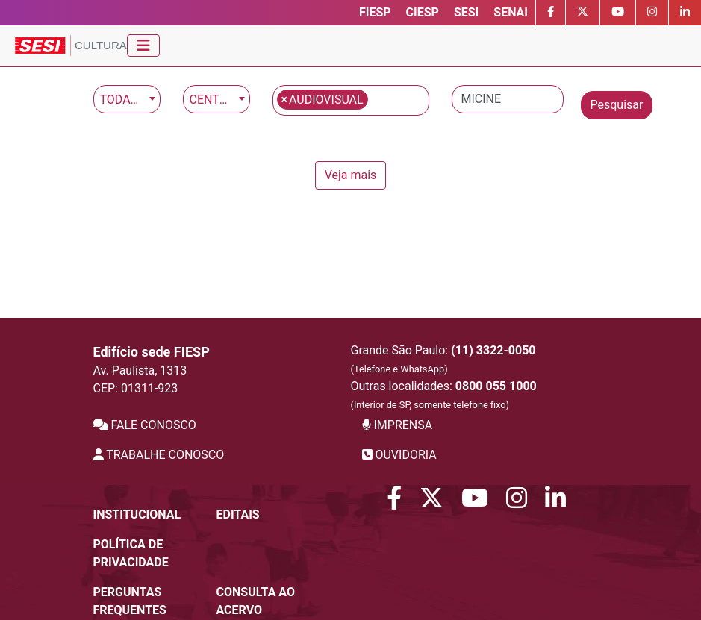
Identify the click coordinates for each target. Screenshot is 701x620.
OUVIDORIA (399, 455)
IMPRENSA (397, 425)
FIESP (375, 12)
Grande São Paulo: (443, 359)
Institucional (137, 514)
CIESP (422, 12)
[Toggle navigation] (143, 45)
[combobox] (127, 99)
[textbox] (376, 99)
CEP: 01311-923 (135, 388)
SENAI (510, 12)
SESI (466, 12)
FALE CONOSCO (144, 425)
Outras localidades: (444, 394)
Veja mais (351, 175)
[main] (350, 137)
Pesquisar (617, 105)
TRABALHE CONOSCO (159, 455)
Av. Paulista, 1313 (140, 370)
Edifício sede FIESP (151, 352)
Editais (238, 514)
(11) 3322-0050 (493, 350)
